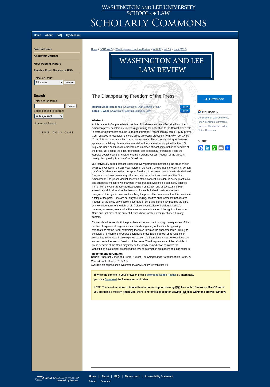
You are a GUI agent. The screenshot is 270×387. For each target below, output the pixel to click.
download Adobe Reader (161, 274)
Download (214, 99)
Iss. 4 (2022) (180, 49)
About (105, 376)
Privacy (93, 381)
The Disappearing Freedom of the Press (133, 96)
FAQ (117, 376)
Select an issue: (43, 78)
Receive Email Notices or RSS (53, 70)
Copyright (106, 381)
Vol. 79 (167, 49)
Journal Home (43, 49)
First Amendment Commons (212, 122)
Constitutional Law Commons (213, 117)
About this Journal (46, 55)
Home (94, 49)
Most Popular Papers (47, 63)
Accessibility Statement (159, 376)
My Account (132, 376)
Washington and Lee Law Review (160, 15)
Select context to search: (49, 110)
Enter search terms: (46, 100)
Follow (185, 106)
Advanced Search (46, 123)
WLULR (157, 49)
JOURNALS (106, 49)
